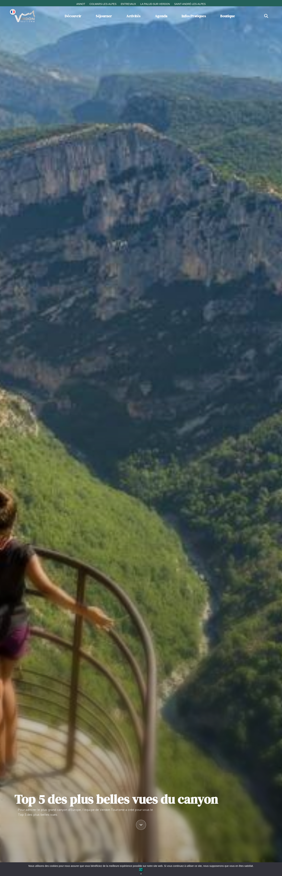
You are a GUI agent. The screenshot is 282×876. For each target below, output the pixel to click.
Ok (141, 869)
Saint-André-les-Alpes (190, 4)
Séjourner (104, 16)
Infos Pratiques (194, 16)
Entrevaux (128, 4)
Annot (80, 4)
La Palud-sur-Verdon (155, 4)
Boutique (227, 16)
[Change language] (13, 12)
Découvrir (73, 16)
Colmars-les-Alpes (102, 4)
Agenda (161, 16)
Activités (133, 16)
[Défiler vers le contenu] (141, 825)
